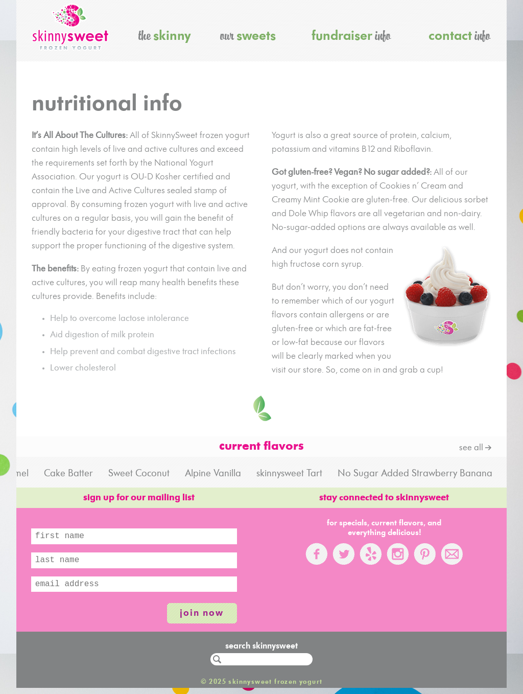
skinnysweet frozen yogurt (70, 27)
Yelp (371, 554)
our (248, 35)
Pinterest (425, 554)
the (164, 35)
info (351, 35)
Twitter (343, 554)
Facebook (316, 554)
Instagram (398, 554)
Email (452, 554)
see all (471, 448)
